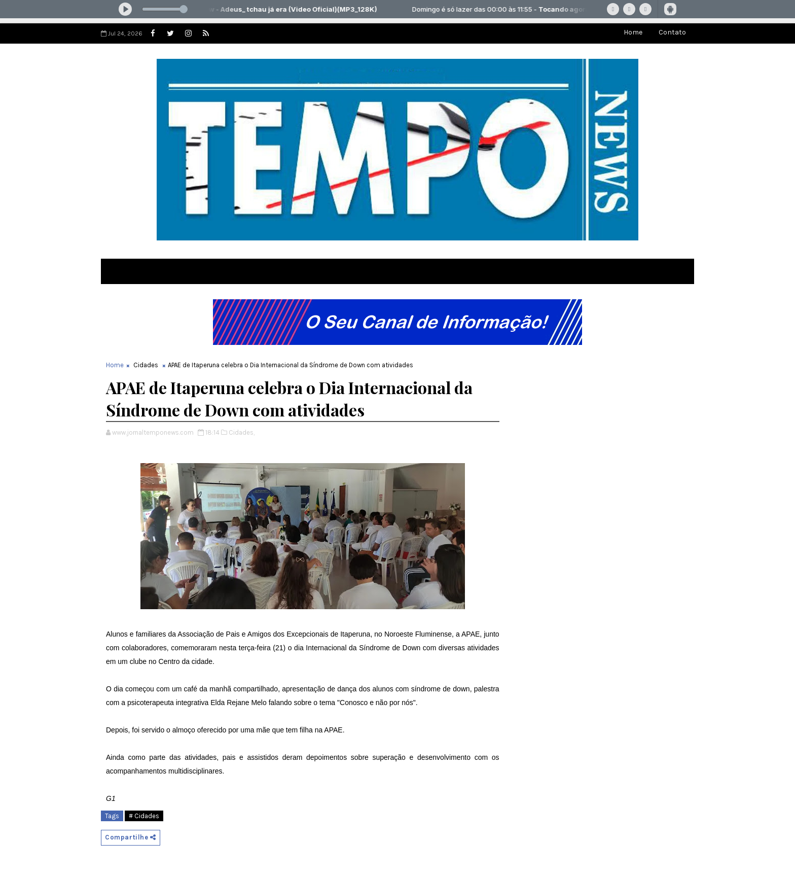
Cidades (145, 365)
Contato (672, 32)
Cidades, (242, 432)
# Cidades (144, 816)
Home (633, 32)
